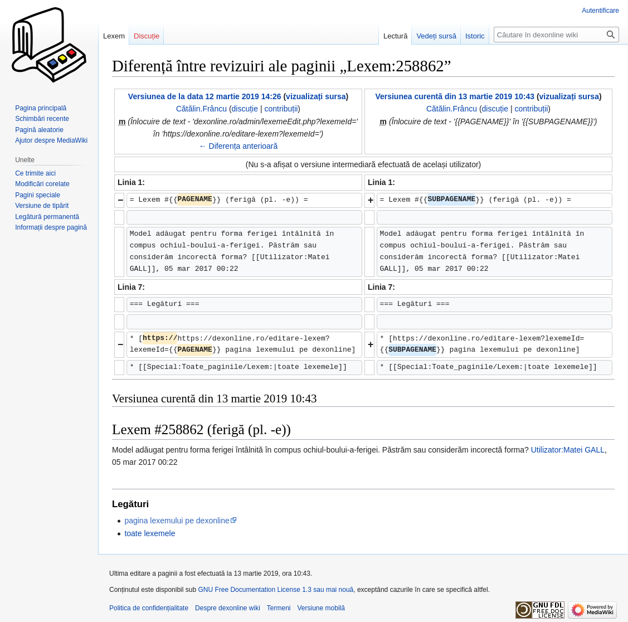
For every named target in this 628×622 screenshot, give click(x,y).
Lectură (395, 36)
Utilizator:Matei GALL (568, 449)
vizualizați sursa (315, 96)
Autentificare (600, 10)
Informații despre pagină (51, 227)
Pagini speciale (37, 195)
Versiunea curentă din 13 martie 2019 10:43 (454, 96)
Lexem (114, 36)
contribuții (281, 108)
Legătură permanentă (47, 217)
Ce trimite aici (35, 173)
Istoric (475, 36)
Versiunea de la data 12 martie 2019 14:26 (204, 96)
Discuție (146, 36)
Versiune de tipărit (42, 206)
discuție (245, 108)
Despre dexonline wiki (227, 608)
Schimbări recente (42, 119)
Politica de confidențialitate (148, 608)
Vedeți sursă (436, 36)
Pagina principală (40, 108)
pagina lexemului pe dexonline (176, 520)
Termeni (279, 608)
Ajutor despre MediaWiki (51, 140)
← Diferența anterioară (238, 146)
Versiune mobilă (321, 608)
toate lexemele (149, 533)
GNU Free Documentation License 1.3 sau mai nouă (275, 590)
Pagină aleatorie (39, 130)
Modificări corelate (42, 184)
